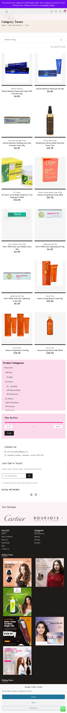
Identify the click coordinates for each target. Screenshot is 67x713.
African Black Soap (50, 140)
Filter (9, 433)
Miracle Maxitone (17, 89)
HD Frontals (9, 410)
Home (4, 25)
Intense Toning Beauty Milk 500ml (50, 350)
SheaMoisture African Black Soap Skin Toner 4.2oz (50, 144)
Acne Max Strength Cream (17, 140)
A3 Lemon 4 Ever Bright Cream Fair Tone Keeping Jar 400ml (17, 196)
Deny (33, 702)
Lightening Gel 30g (50, 244)
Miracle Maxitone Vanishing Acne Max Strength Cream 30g (17, 144)
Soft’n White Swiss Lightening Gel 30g (50, 247)
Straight (10, 377)
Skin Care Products (15, 25)
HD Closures (10, 406)
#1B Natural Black (13, 390)
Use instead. (44, 5)
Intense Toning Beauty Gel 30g (17, 350)
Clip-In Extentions (11, 402)
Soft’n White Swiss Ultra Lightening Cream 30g (17, 299)
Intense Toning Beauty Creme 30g (50, 298)
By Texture (9, 399)
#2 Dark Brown (12, 394)
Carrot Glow (50, 296)
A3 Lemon (17, 192)
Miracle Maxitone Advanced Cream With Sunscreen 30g (17, 92)
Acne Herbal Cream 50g (17, 244)
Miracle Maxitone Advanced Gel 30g (50, 89)
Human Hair (8, 368)
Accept (33, 697)
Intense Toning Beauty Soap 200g (50, 192)
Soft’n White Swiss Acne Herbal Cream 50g (17, 248)
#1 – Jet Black (12, 386)
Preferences (33, 708)
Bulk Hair (8, 372)
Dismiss (52, 5)
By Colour (9, 382)
